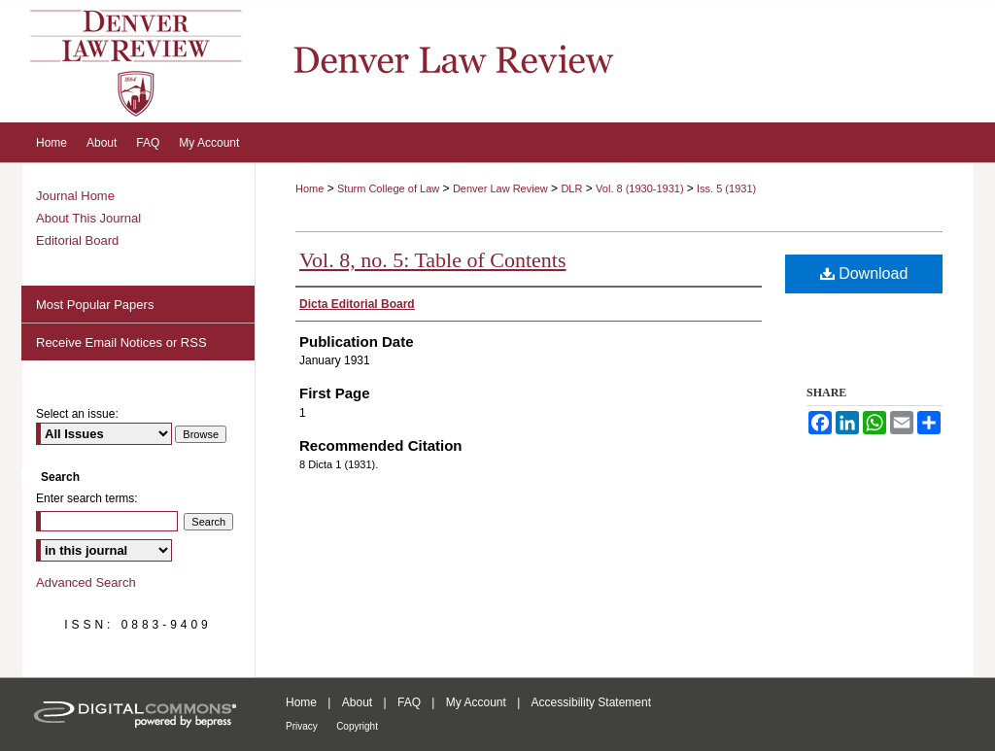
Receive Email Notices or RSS (121, 342)
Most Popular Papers (95, 304)
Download (864, 273)
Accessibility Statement (591, 702)
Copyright (357, 726)
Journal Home (75, 195)
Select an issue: (77, 414)
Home (309, 188)
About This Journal (88, 218)
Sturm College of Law (388, 188)
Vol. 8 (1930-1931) (641, 188)
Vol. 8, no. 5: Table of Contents (432, 260)
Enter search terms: (87, 498)
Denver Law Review (500, 188)
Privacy (302, 726)
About (357, 702)
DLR (571, 188)
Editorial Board (77, 240)
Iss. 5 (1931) (726, 188)
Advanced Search (86, 582)
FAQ (409, 702)
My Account (476, 702)
